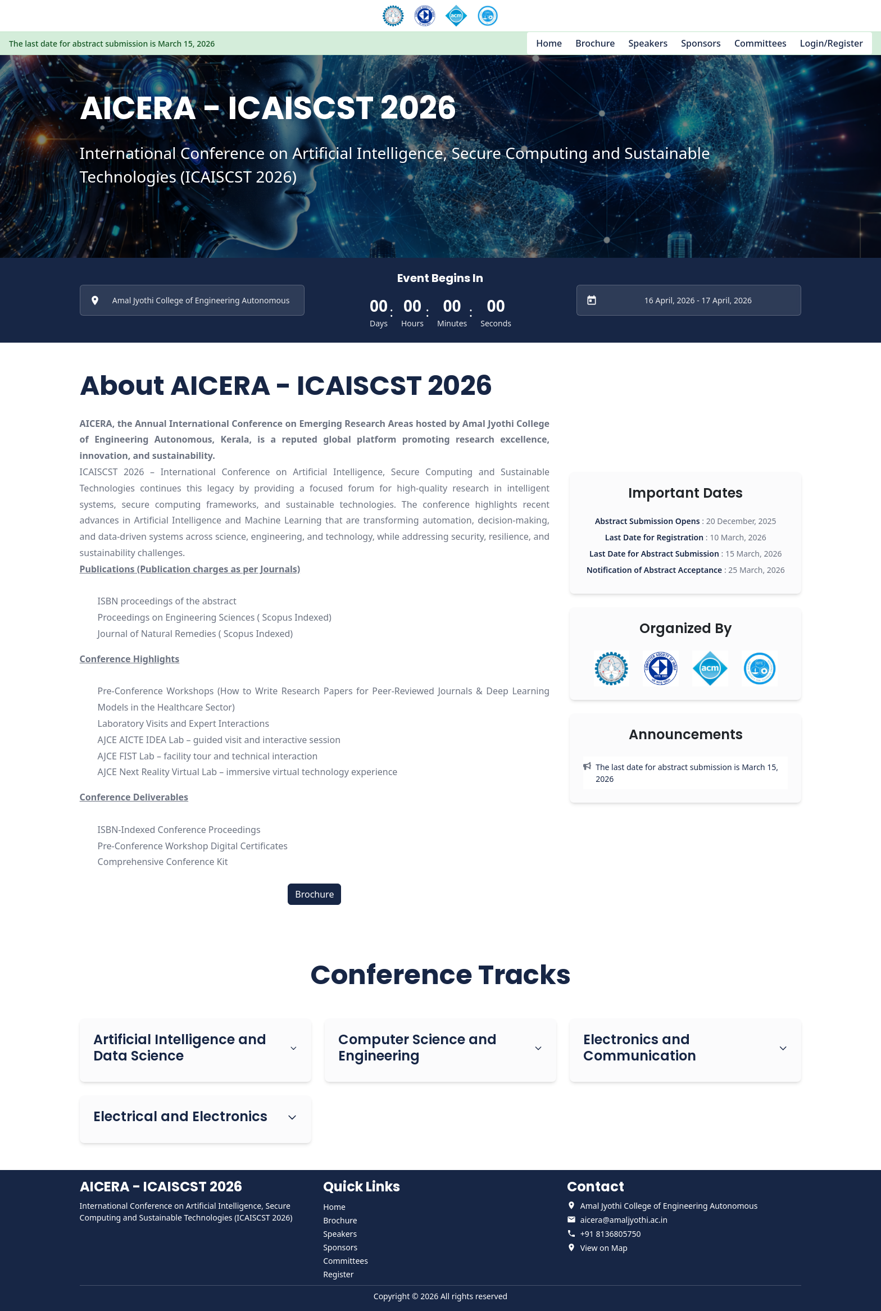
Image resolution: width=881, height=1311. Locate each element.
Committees (760, 43)
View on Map (604, 1247)
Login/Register (831, 43)
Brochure (595, 43)
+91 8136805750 (610, 1233)
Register (338, 1274)
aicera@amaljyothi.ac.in (623, 1219)
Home (549, 43)
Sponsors (701, 43)
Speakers (648, 43)
